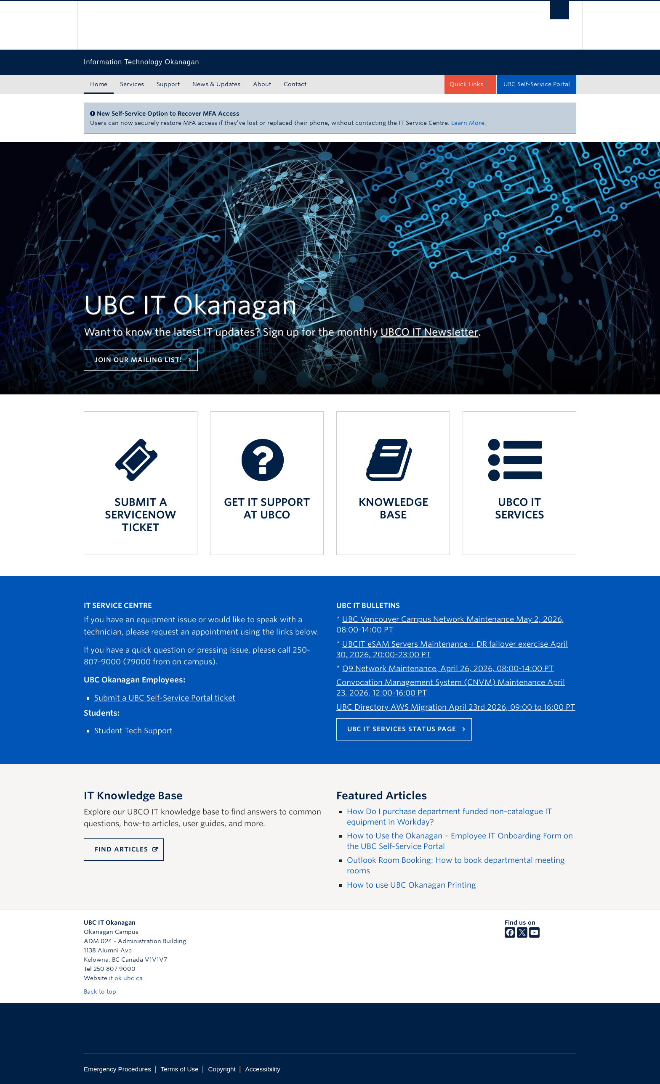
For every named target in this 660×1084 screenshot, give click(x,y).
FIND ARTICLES (121, 849)
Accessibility (262, 1069)
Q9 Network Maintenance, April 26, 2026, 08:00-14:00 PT (448, 668)
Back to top (104, 991)
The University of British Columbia (101, 25)
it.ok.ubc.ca (126, 978)
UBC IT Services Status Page (401, 729)
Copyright (221, 1069)
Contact (295, 84)
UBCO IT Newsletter (429, 332)
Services (132, 84)
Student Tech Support (133, 730)
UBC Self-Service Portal (536, 84)
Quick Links (466, 84)
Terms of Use (180, 1069)
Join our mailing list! (138, 360)
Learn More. (468, 122)
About (262, 84)
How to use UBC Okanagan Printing (411, 884)
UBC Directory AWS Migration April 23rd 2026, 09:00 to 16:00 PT (455, 707)
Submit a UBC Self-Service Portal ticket (164, 697)
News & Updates (216, 84)
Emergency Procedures (117, 1069)
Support (168, 84)
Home (98, 84)
